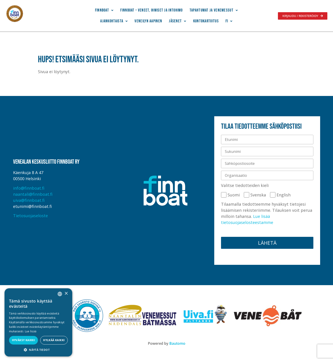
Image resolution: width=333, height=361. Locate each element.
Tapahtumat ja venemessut (214, 10)
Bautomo (177, 343)
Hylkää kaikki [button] (54, 340)
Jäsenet (177, 21)
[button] (104, 10)
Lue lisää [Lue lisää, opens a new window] (31, 331)
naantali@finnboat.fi (33, 194)
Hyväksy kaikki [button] (23, 340)
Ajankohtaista (114, 21)
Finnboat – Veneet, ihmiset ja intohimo (151, 10)
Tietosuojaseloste (30, 215)
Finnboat (104, 10)
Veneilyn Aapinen (148, 21)
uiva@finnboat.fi (29, 200)
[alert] (38, 322)
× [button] (66, 293)
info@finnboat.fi (28, 188)
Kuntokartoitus (206, 21)
